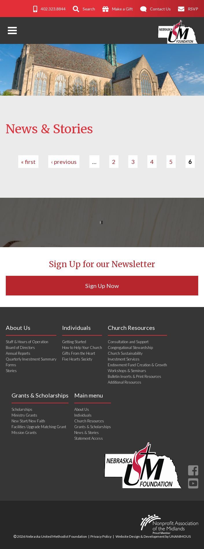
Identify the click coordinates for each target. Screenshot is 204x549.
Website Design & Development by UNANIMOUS (153, 536)
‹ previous (64, 161)
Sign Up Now (102, 285)
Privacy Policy (101, 536)
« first (28, 161)
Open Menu (12, 30)
